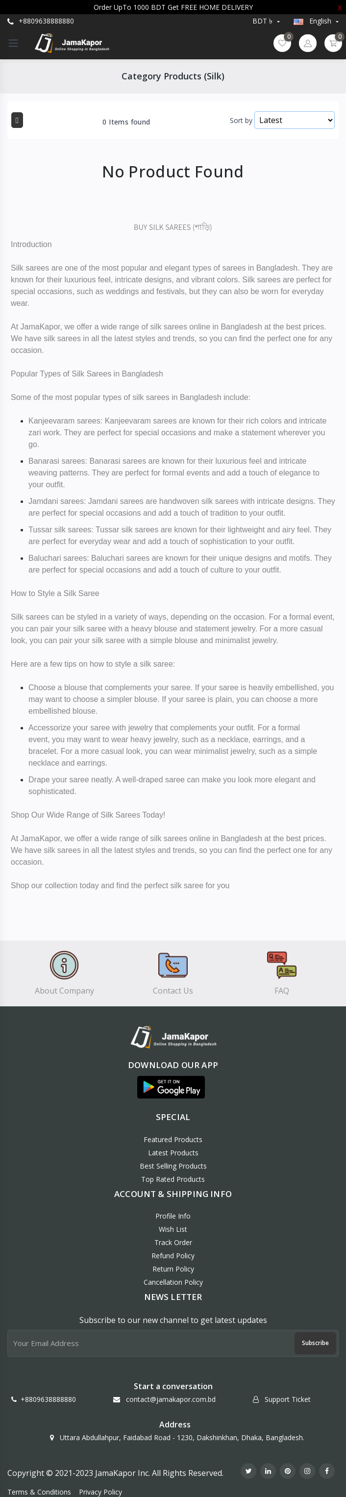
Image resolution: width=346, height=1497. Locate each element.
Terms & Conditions (39, 1492)
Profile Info (173, 1216)
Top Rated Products (173, 1179)
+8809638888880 (40, 20)
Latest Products (173, 1152)
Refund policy (173, 1255)
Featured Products (173, 1139)
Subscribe (315, 1343)
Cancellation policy (173, 1282)
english (313, 20)
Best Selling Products (173, 1166)
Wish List (173, 1229)
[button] (171, 1087)
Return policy (173, 1268)
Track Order (173, 1242)
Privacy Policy (100, 1492)
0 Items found (126, 122)
